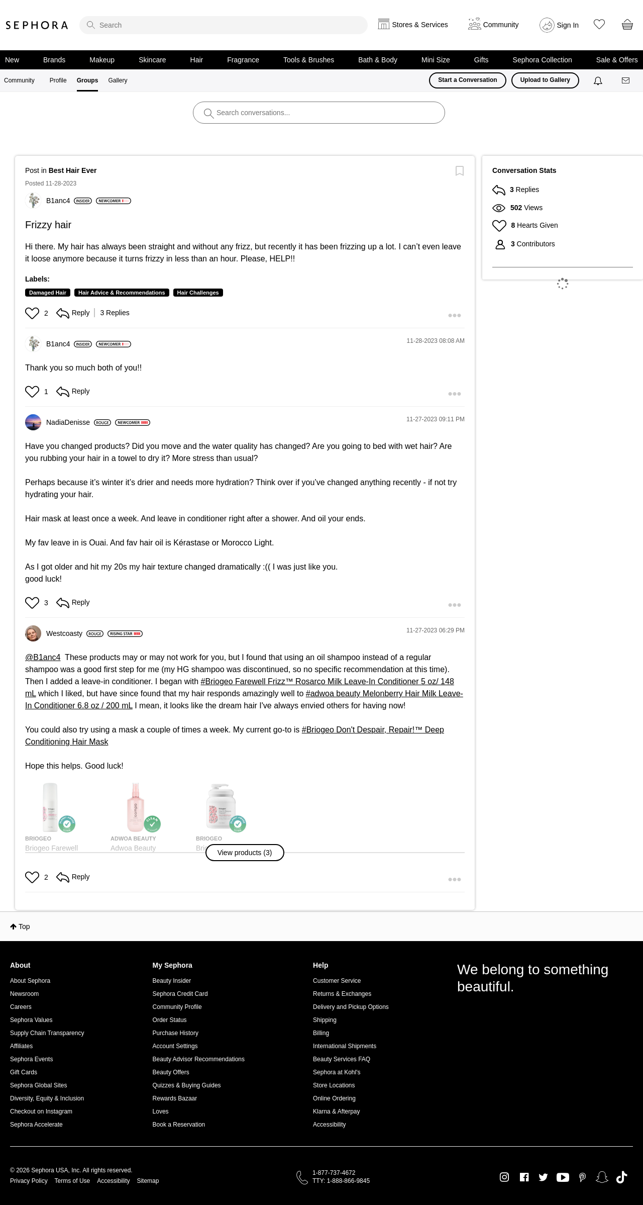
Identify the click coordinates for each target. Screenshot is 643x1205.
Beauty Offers (171, 1072)
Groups (87, 80)
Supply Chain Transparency (47, 1033)
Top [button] (24, 926)
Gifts (481, 60)
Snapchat (602, 1177)
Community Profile (177, 1006)
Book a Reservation (179, 1124)
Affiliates (21, 1046)
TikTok (621, 1177)
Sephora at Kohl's (336, 1072)
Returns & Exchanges (342, 993)
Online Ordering (334, 1098)
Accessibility (329, 1124)
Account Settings (175, 1046)
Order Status (170, 1020)
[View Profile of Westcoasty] (74, 633)
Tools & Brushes (308, 60)
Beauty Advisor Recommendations (199, 1059)
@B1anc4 (43, 657)
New (12, 60)
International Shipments (344, 1046)
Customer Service (337, 980)
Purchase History (175, 1033)
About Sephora (30, 980)
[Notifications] (599, 80)
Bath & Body (377, 60)
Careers (21, 1006)
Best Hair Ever (73, 170)
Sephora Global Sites (38, 1085)
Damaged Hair (47, 293)
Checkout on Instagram (41, 1111)
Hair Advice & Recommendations (121, 293)
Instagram (504, 1177)
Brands (54, 60)
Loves (161, 1111)
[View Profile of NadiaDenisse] (78, 422)
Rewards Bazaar (175, 1098)
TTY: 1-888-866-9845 (341, 1180)
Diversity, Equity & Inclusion (47, 1098)
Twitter (543, 1177)
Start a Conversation (467, 79)
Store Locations (334, 1085)
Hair (196, 60)
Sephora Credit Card (180, 993)
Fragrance (243, 60)
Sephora (37, 25)
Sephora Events (31, 1059)
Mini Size (435, 60)
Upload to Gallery (545, 79)
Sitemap (148, 1180)
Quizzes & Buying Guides (187, 1085)
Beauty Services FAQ (341, 1059)
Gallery (117, 80)
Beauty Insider (172, 980)
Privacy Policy (29, 1180)
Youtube (563, 1178)
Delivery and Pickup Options (351, 1006)
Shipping (325, 1020)
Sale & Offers (617, 60)
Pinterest (582, 1177)
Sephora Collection (542, 60)
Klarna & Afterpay (336, 1111)
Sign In (568, 25)
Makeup (102, 60)
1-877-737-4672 (333, 1172)
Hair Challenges (198, 293)
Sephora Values (31, 1020)
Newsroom (24, 993)
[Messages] (626, 80)
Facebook (524, 1177)
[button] (33, 313)
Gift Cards (23, 1072)
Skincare (152, 60)
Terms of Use (72, 1180)
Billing (321, 1033)
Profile (58, 80)
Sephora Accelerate (36, 1124)
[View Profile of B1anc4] (69, 200)
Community (19, 80)
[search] (223, 25)
